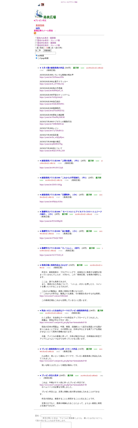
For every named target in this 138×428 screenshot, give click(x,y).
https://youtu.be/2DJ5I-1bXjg (51, 185)
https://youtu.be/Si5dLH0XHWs (52, 104)
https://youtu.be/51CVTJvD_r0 (51, 255)
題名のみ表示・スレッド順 (48, 40)
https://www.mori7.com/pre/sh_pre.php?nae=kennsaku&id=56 (63, 322)
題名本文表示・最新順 (46, 43)
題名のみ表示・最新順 (46, 38)
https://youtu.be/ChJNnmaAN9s (52, 77)
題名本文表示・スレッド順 (48, 45)
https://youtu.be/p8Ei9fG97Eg (51, 144)
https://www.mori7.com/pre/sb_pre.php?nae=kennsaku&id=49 (63, 385)
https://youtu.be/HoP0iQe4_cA (51, 91)
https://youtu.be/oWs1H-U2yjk (51, 168)
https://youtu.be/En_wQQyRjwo (52, 137)
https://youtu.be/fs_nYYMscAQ (52, 84)
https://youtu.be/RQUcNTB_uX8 (52, 151)
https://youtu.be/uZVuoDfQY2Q (52, 111)
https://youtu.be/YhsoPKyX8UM (52, 117)
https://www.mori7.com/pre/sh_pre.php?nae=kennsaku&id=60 (63, 361)
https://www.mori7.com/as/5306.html (54, 296)
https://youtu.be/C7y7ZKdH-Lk (52, 131)
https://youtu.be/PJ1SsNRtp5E (51, 221)
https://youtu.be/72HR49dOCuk (52, 124)
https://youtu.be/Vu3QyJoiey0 (51, 97)
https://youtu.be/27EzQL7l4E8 (51, 238)
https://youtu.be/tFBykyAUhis (51, 202)
